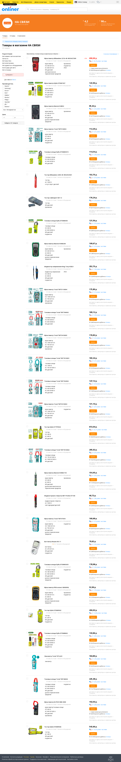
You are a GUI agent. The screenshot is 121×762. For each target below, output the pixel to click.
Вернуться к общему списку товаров (16, 41)
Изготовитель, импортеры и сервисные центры (102, 76)
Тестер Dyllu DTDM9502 (52, 610)
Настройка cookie (72, 759)
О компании (5, 757)
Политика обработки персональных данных (15, 759)
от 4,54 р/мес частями (99, 177)
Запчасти (5, 58)
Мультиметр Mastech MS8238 (55, 244)
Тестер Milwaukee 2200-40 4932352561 (58, 175)
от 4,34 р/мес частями (99, 384)
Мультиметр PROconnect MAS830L (56, 587)
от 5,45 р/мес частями (99, 659)
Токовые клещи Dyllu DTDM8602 (56, 633)
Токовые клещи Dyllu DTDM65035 (56, 564)
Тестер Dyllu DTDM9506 (52, 727)
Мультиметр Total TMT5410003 (55, 335)
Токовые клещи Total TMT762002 (56, 381)
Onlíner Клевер (82, 2)
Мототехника (6, 70)
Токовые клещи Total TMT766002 (56, 312)
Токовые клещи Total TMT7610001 (56, 358)
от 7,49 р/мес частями (99, 269)
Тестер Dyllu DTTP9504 (52, 427)
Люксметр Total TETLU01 (53, 656)
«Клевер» (108, 70)
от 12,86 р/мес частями (99, 613)
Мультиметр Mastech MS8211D (55, 473)
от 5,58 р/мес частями (99, 315)
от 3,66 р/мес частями (99, 86)
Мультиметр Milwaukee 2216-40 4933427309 (60, 58)
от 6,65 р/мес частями (99, 682)
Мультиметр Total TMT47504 (54, 519)
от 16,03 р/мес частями (99, 729)
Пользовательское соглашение (59, 757)
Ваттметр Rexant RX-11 (52, 541)
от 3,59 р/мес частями (99, 223)
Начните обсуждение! (64, 61)
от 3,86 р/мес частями (99, 636)
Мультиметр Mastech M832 (54, 106)
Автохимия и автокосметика (11, 56)
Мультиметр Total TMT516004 (55, 129)
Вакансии (39, 757)
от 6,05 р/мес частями (99, 452)
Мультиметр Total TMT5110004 (55, 289)
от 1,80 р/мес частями (99, 498)
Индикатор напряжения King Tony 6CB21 (59, 266)
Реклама (26, 757)
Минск (14, 79)
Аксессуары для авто (9, 67)
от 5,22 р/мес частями (99, 338)
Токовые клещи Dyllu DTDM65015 (56, 152)
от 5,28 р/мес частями (99, 567)
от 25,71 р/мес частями (99, 430)
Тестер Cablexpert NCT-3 (53, 198)
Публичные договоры (76, 757)
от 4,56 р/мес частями (99, 475)
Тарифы (32, 757)
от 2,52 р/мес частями (99, 109)
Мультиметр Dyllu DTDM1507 (54, 83)
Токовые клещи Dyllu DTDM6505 (56, 221)
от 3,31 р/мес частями (99, 132)
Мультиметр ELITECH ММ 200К (55, 702)
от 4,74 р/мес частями (99, 521)
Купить (93, 65)
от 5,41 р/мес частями (99, 361)
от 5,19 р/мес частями (99, 292)
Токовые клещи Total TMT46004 (56, 679)
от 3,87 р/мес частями (99, 407)
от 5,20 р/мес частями (99, 200)
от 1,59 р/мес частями (99, 590)
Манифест (46, 757)
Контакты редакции (16, 757)
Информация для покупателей (57, 759)
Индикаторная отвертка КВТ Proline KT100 (59, 496)
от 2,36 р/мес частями (99, 544)
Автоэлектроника (8, 63)
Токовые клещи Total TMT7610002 (56, 450)
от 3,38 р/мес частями (99, 155)
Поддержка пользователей (38, 759)
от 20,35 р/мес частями (99, 61)
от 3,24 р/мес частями (99, 246)
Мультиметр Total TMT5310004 (55, 404)
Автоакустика (6, 61)
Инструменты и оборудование (12, 65)
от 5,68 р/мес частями (99, 705)
